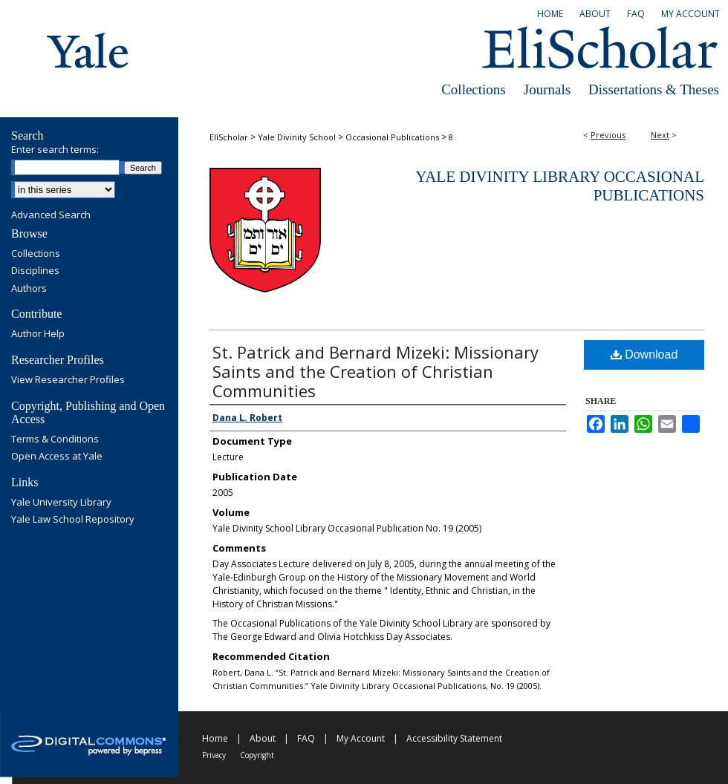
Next (660, 134)
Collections (473, 89)
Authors (29, 289)
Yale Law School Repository (72, 520)
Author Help (38, 334)
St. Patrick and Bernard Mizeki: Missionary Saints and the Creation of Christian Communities (375, 371)
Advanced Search (51, 214)
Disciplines (35, 271)
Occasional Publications (392, 137)
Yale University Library (61, 503)
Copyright (257, 755)
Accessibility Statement (454, 738)
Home (215, 738)
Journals (547, 89)
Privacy (214, 755)
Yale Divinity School (297, 137)
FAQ (306, 738)
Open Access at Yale (57, 457)
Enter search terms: (55, 149)
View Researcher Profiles (68, 380)
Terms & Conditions (55, 439)
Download (644, 354)
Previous (608, 134)
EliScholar (228, 137)
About (263, 738)
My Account (361, 738)
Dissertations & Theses (653, 89)
